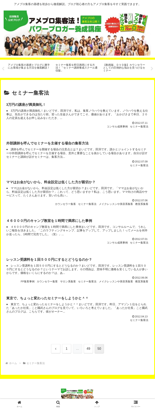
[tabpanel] (29, 68)
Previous (3, 69)
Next (152, 69)
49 (88, 349)
